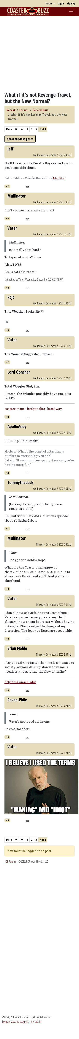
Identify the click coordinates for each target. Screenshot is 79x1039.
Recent (11, 110)
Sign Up (71, 3)
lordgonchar (36, 409)
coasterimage (14, 409)
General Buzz (40, 110)
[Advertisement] (35, 54)
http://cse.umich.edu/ (20, 682)
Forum (49, 3)
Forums (24, 110)
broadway (54, 409)
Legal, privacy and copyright (15, 1022)
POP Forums (10, 861)
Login (61, 3)
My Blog (59, 178)
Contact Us (36, 1022)
